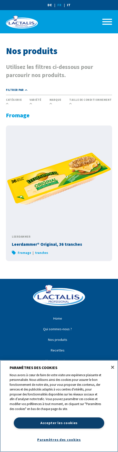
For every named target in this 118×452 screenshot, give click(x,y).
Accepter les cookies (59, 423)
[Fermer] (112, 367)
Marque (55, 101)
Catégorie (14, 101)
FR (59, 5)
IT (69, 5)
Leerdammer (21, 236)
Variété (35, 101)
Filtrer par (16, 90)
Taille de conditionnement (90, 101)
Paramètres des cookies (59, 439)
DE (50, 5)
